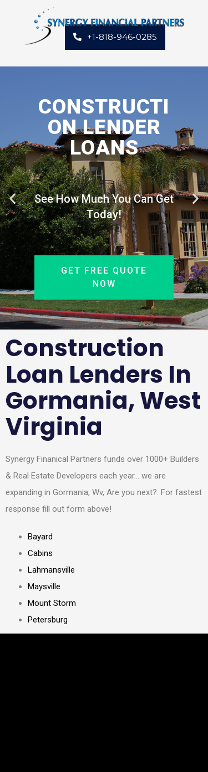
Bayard (40, 537)
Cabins (40, 553)
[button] (12, 198)
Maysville (44, 586)
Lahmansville (51, 570)
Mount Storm (52, 603)
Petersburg (48, 620)
